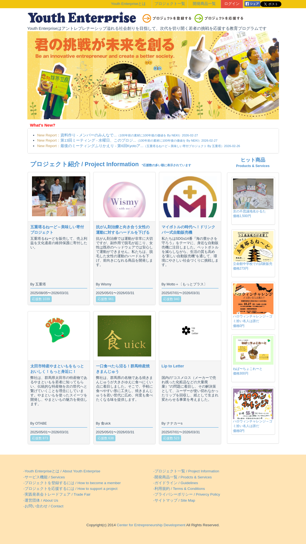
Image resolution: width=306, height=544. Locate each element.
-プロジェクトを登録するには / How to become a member (72, 483)
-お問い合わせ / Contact (43, 506)
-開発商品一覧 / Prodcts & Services (182, 477)
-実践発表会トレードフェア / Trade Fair (57, 494)
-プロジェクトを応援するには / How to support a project (71, 489)
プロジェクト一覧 (170, 4)
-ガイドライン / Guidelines (175, 483)
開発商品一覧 (204, 4)
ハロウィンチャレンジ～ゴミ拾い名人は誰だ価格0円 (252, 320)
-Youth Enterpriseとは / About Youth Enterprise (62, 471)
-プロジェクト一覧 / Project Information (186, 471)
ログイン (232, 4)
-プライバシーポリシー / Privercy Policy (186, 494)
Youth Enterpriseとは (128, 4)
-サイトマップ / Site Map (174, 500)
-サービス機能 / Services (44, 477)
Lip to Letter (173, 366)
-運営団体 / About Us (41, 500)
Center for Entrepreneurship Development (150, 525)
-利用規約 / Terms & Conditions (179, 489)
